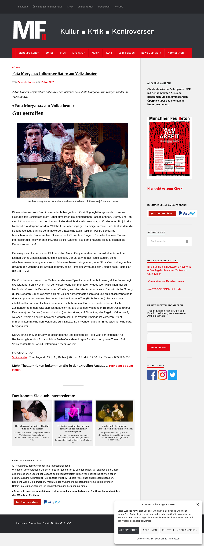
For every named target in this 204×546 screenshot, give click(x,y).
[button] (197, 504)
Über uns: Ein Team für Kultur (48, 6)
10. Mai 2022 (50, 95)
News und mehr (151, 53)
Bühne (50, 53)
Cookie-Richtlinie (145, 538)
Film (63, 53)
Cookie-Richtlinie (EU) (54, 536)
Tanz (109, 53)
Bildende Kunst (29, 53)
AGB (68, 536)
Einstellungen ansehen (179, 530)
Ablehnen (150, 530)
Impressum (174, 538)
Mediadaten (104, 6)
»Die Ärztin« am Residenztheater (166, 281)
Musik (95, 53)
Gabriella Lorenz (27, 95)
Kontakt (119, 6)
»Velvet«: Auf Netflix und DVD (164, 289)
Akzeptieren (128, 530)
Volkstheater (19, 370)
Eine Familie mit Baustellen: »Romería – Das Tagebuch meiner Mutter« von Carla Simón (169, 270)
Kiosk (70, 6)
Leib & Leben (127, 53)
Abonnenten (176, 53)
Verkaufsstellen (85, 6)
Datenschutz (161, 538)
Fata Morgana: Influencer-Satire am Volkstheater (64, 80)
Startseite (23, 6)
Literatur (78, 53)
